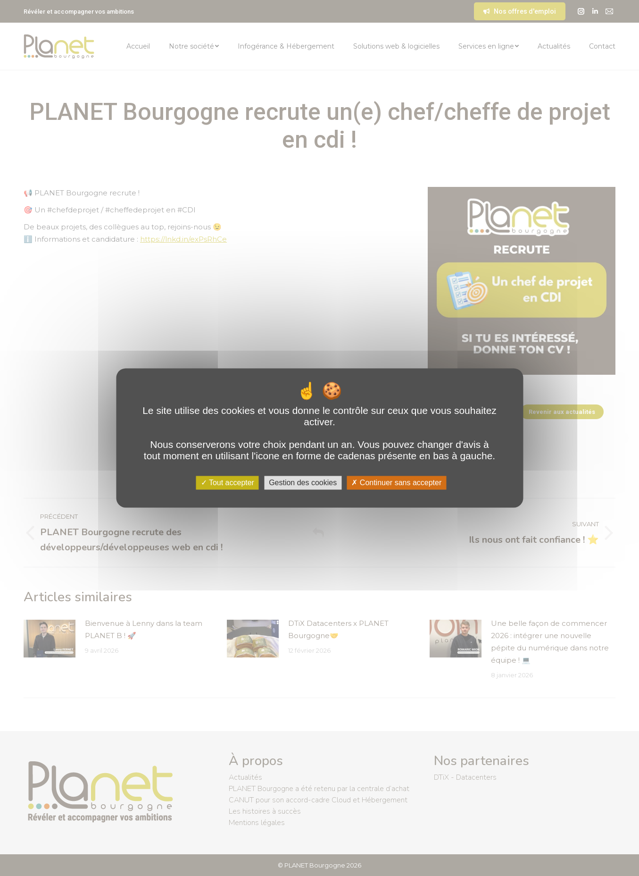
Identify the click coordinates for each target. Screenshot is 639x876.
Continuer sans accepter (396, 483)
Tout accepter (227, 483)
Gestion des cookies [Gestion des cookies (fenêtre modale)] (303, 483)
